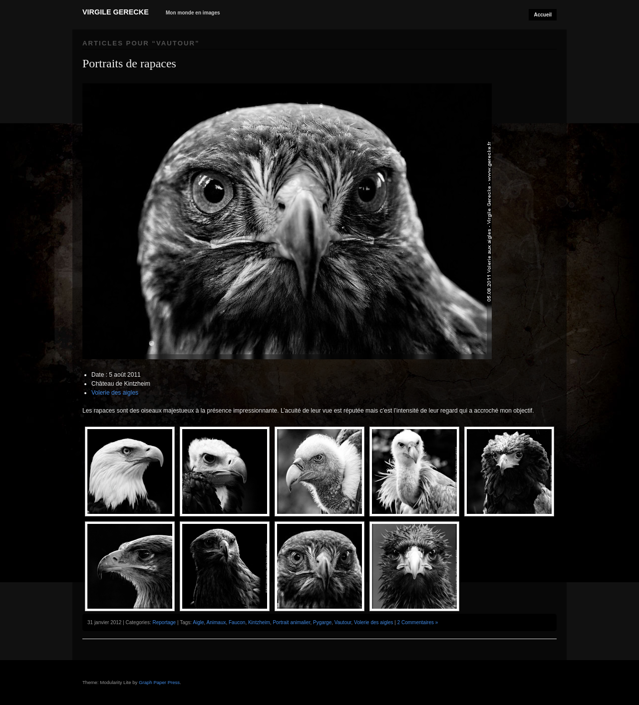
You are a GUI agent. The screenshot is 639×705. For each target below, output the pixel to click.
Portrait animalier (291, 622)
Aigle (198, 622)
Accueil (543, 14)
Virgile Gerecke (115, 12)
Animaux (216, 622)
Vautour (342, 622)
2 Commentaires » (417, 622)
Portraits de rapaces (129, 63)
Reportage (164, 622)
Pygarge (322, 622)
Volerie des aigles (114, 392)
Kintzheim (259, 622)
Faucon (237, 622)
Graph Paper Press (159, 682)
